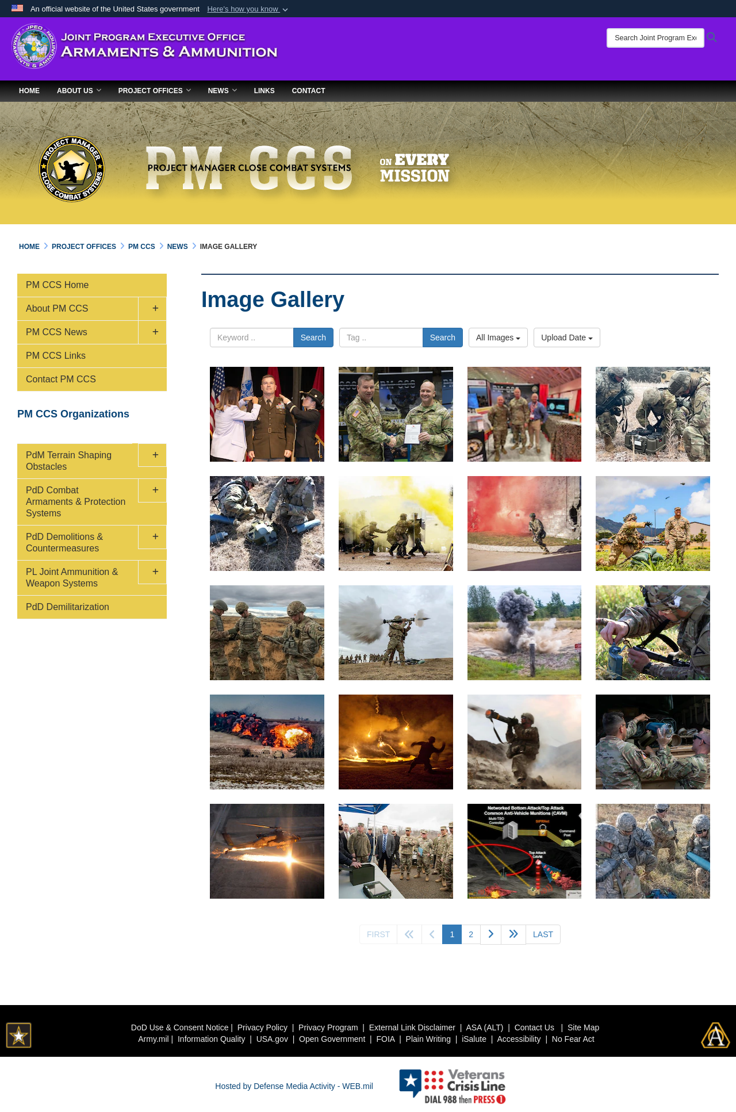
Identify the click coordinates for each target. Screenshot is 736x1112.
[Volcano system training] (653, 742)
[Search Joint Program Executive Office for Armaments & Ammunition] (661, 38)
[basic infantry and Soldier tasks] (653, 523)
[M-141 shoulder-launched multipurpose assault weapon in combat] (524, 742)
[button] (248, 9)
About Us (79, 91)
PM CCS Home (57, 285)
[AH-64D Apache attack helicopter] (267, 851)
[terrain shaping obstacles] (653, 851)
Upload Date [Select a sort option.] (567, 337)
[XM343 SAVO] (267, 523)
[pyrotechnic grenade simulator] (396, 742)
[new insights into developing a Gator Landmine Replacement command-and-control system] (524, 851)
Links (264, 91)
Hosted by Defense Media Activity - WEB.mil (294, 1086)
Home (29, 91)
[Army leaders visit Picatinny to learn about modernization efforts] (396, 851)
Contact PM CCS (61, 379)
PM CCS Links (56, 356)
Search (313, 337)
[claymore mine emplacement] (653, 632)
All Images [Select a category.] (498, 337)
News (222, 91)
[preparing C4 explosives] (267, 632)
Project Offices (154, 91)
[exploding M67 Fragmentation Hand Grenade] (524, 632)
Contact (308, 91)
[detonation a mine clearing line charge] (267, 742)
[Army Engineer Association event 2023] (524, 414)
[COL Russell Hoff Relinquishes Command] (396, 414)
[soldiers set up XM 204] (653, 414)
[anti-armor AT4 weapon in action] (396, 632)
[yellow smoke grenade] (396, 523)
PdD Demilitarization (67, 607)
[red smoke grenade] (524, 523)
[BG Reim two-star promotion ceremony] (267, 414)
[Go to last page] (543, 934)
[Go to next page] (490, 935)
